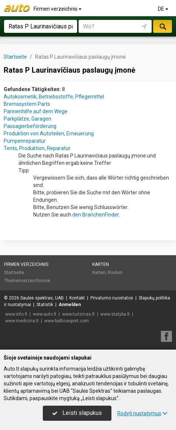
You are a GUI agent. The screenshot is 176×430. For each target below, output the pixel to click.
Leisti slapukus (77, 412)
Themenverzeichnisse (27, 280)
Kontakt (77, 298)
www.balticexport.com (66, 320)
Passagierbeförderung (30, 126)
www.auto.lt (44, 314)
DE (163, 9)
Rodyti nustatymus (142, 413)
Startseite (14, 272)
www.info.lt (16, 314)
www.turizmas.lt (78, 314)
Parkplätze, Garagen (27, 119)
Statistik (45, 304)
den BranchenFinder (95, 215)
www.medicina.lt (22, 320)
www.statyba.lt (115, 314)
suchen (162, 26)
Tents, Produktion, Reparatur (37, 148)
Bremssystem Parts (27, 104)
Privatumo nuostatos (111, 298)
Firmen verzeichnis (58, 9)
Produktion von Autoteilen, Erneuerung (49, 133)
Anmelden (70, 304)
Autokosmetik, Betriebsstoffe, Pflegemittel (54, 97)
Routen (115, 272)
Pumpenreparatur (25, 141)
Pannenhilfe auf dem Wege (36, 111)
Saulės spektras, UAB (42, 298)
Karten (100, 264)
